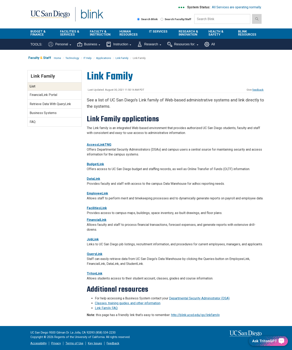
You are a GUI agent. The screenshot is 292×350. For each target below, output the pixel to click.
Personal (59, 44)
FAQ (32, 122)
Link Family (122, 58)
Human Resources (128, 33)
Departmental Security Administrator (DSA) (199, 298)
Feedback (113, 343)
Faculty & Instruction (100, 33)
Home (57, 58)
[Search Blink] (138, 19)
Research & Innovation (188, 33)
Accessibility (38, 343)
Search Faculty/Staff (176, 19)
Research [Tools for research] (149, 44)
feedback (258, 89)
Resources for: (182, 44)
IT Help (88, 58)
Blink (92, 16)
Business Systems (43, 113)
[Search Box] (222, 19)
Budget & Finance (38, 33)
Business (88, 44)
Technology (72, 58)
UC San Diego (50, 16)
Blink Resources (247, 33)
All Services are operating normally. (237, 7)
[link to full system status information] (181, 7)
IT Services (158, 31)
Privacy (56, 343)
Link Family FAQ (106, 308)
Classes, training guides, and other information (127, 303)
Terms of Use (74, 343)
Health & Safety (215, 33)
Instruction (118, 44)
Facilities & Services (69, 33)
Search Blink (147, 19)
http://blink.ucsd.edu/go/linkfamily (195, 315)
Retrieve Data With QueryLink (50, 104)
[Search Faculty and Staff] (162, 19)
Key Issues (95, 343)
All (209, 44)
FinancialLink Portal (43, 95)
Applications (103, 58)
